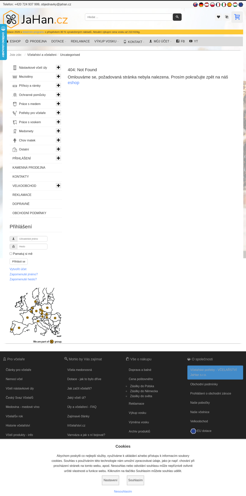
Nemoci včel (14, 379)
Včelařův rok (14, 416)
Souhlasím (135, 480)
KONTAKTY (20, 176)
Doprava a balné (140, 369)
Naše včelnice (199, 412)
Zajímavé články (78, 416)
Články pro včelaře (18, 369)
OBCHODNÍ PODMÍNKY (29, 213)
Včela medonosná (79, 369)
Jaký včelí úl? (76, 397)
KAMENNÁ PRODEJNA (28, 167)
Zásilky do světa (141, 396)
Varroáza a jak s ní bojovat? (86, 435)
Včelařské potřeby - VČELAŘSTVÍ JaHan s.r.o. (213, 372)
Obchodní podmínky (204, 384)
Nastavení (110, 480)
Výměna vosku (139, 422)
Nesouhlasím (123, 491)
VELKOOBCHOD (36, 185)
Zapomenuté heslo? (23, 279)
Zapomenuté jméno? (24, 274)
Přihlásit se (18, 261)
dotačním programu (33, 32)
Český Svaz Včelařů (19, 397)
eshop (73, 82)
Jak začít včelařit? (79, 388)
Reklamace (136, 403)
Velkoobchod (199, 421)
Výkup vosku (137, 412)
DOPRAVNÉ (21, 203)
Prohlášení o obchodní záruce (210, 393)
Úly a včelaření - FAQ (81, 407)
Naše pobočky (200, 402)
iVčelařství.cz (76, 425)
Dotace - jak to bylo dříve (84, 379)
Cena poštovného (141, 379)
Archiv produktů (139, 431)
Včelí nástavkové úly (20, 388)
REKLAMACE (22, 194)
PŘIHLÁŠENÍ (36, 158)
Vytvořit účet (18, 269)
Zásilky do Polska (142, 386)
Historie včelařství (18, 425)
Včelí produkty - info (19, 435)
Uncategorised (70, 54)
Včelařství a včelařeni (42, 54)
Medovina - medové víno (22, 407)
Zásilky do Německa (144, 391)
